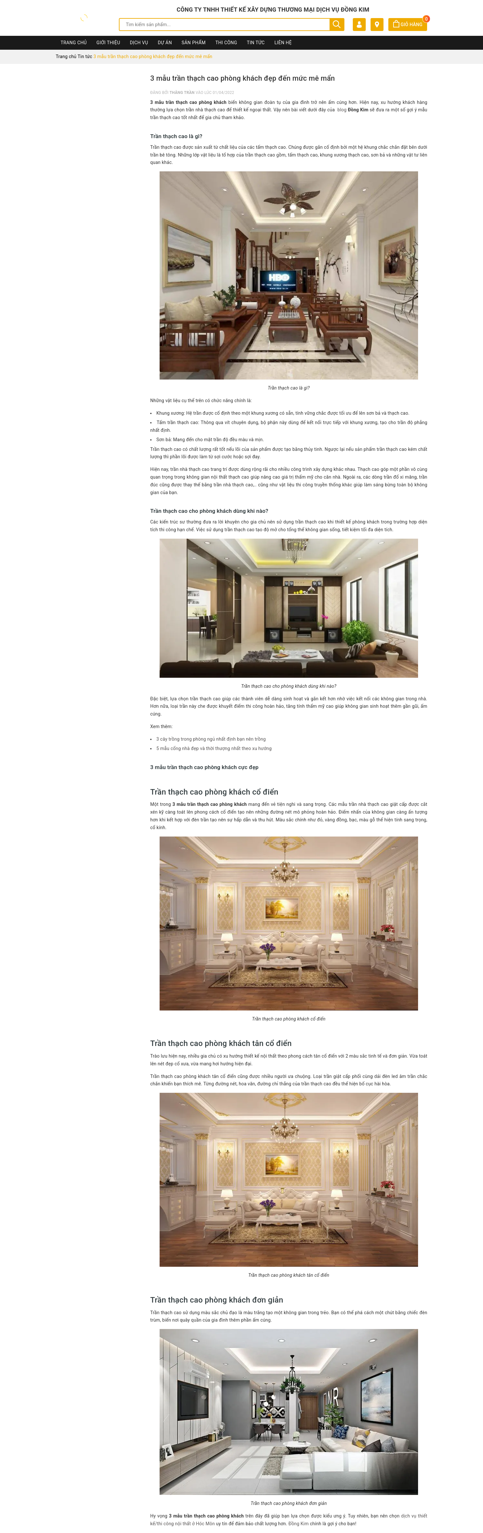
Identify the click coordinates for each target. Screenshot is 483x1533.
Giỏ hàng (410, 24)
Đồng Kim (299, 1523)
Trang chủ (74, 42)
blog (342, 109)
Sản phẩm (194, 42)
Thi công (226, 42)
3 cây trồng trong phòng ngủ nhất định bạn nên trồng (211, 739)
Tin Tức (256, 42)
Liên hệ (283, 42)
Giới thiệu (108, 42)
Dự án (165, 42)
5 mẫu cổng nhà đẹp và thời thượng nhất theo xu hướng (214, 748)
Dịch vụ (139, 42)
